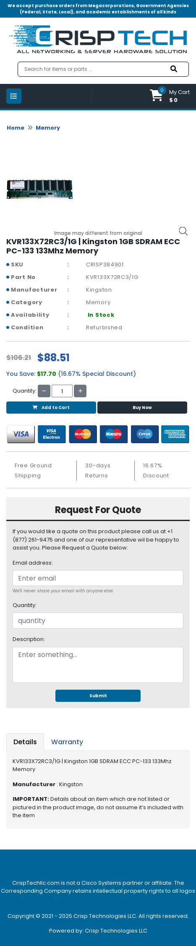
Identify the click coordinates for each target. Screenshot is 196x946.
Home (15, 128)
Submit (98, 696)
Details (25, 742)
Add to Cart (51, 407)
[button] (170, 96)
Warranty (67, 742)
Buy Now (142, 407)
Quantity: (25, 605)
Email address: (33, 563)
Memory (48, 128)
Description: (29, 639)
